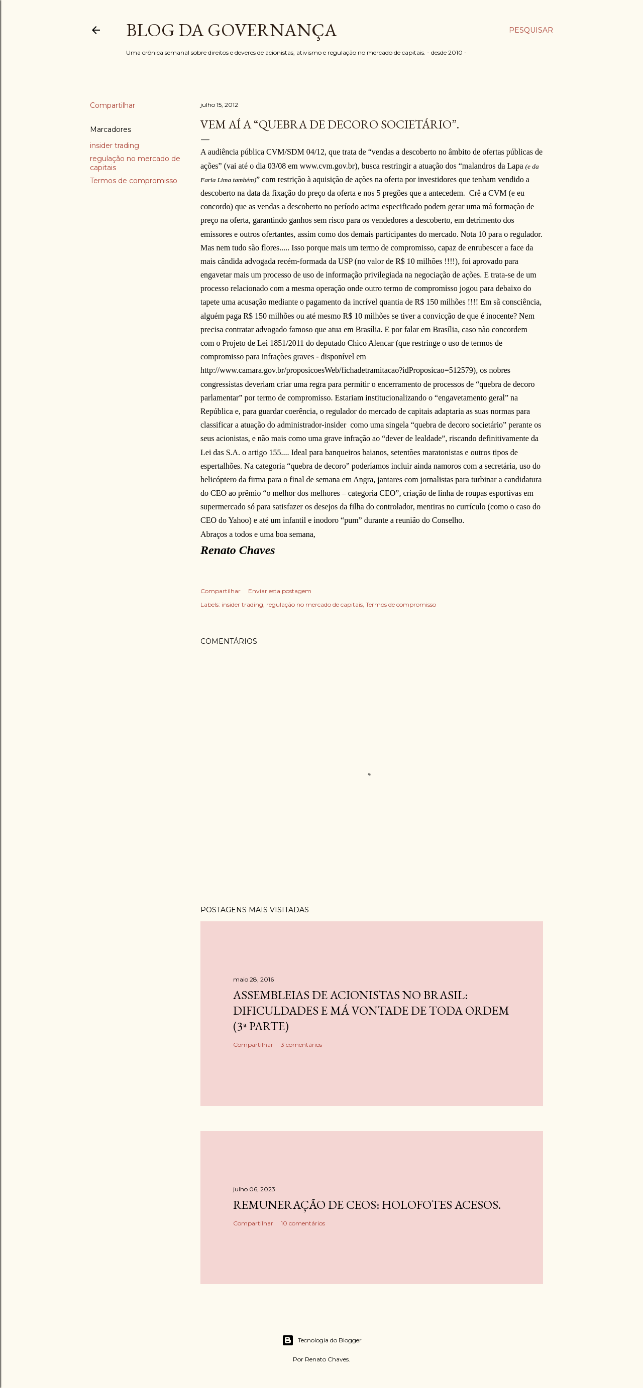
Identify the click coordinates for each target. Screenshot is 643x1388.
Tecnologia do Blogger (322, 1340)
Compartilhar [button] (112, 105)
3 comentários (301, 1044)
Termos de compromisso (133, 180)
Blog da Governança (231, 30)
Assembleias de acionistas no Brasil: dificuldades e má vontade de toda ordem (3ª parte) (371, 1010)
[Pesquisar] (531, 30)
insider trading (114, 145)
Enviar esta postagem (279, 591)
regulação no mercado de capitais (314, 604)
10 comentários (303, 1223)
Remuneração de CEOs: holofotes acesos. (367, 1204)
